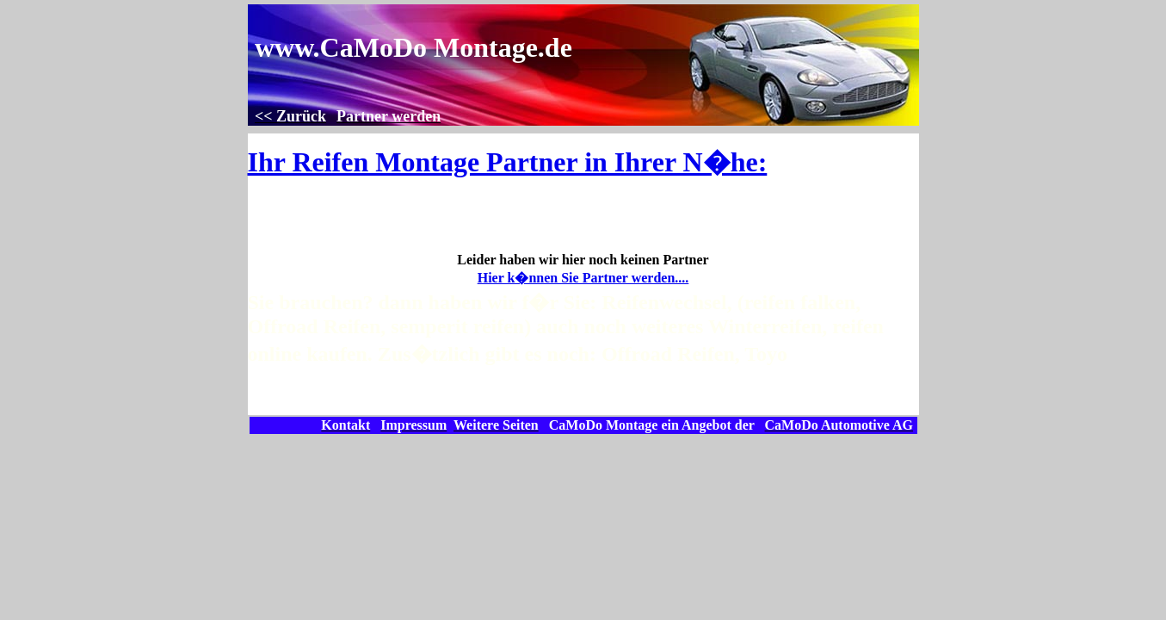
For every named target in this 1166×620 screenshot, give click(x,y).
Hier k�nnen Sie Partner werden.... (583, 277)
